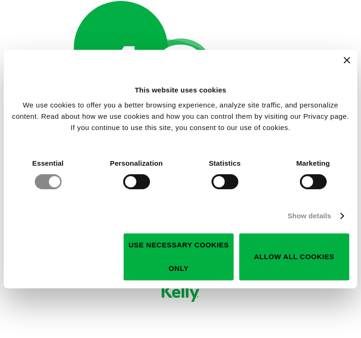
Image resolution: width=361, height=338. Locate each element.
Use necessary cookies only (178, 256)
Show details (309, 216)
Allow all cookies (294, 257)
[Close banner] (347, 60)
